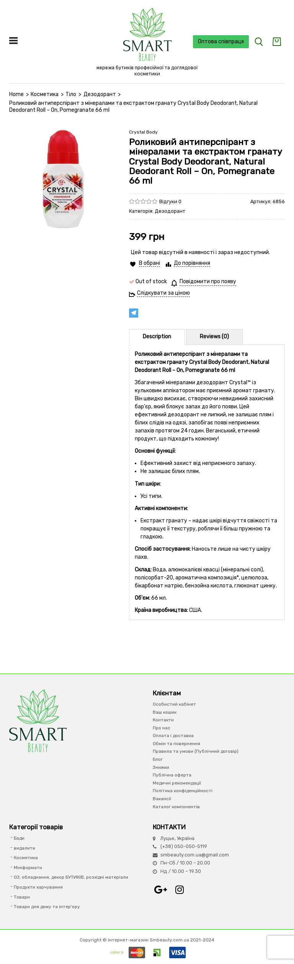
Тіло (70, 94)
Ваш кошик (164, 712)
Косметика (45, 94)
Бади (19, 838)
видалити (24, 848)
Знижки (161, 767)
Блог (158, 759)
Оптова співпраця (221, 41)
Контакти (163, 720)
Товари (22, 897)
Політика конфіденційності (182, 790)
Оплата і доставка (173, 735)
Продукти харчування (38, 887)
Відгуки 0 (170, 201)
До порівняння (192, 263)
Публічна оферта (172, 775)
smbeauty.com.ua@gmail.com (194, 855)
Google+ (160, 889)
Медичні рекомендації (177, 783)
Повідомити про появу (208, 281)
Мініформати (28, 867)
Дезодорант (99, 94)
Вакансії (162, 798)
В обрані (149, 263)
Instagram (179, 889)
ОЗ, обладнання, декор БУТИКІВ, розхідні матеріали (71, 877)
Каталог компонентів (176, 806)
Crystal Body (143, 132)
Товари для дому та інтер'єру (47, 906)
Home (16, 94)
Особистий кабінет (174, 704)
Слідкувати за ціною (163, 293)
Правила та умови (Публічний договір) (195, 751)
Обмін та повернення (176, 743)
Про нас (161, 728)
